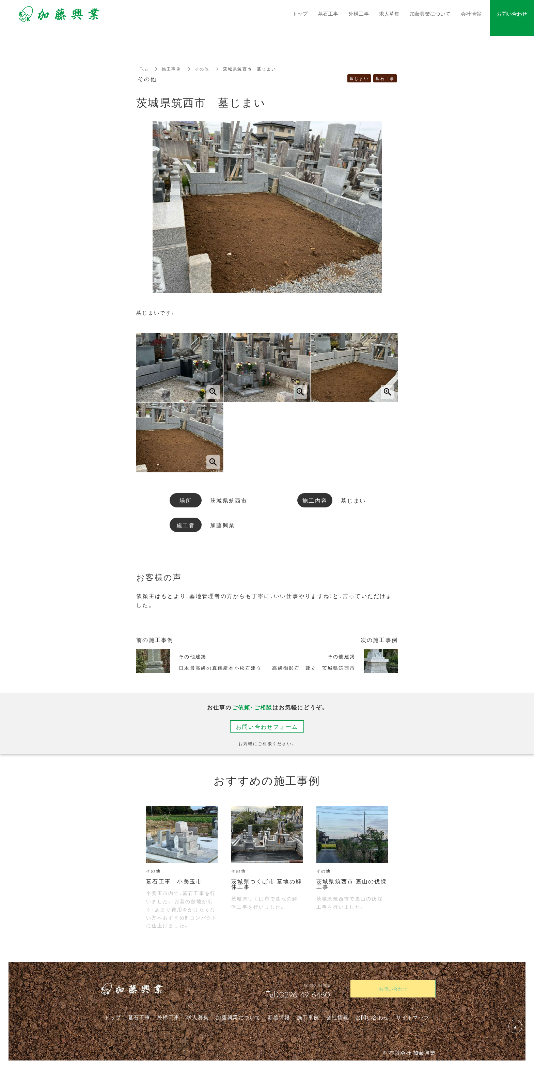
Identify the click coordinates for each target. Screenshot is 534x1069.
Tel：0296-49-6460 (298, 994)
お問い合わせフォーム (267, 726)
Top (144, 69)
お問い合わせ (372, 1017)
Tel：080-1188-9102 (298, 983)
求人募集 (198, 1017)
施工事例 (171, 69)
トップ (112, 1017)
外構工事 (168, 1017)
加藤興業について (238, 1017)
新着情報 (279, 1017)
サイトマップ (413, 1017)
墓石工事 (139, 1017)
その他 (202, 69)
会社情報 (337, 1017)
